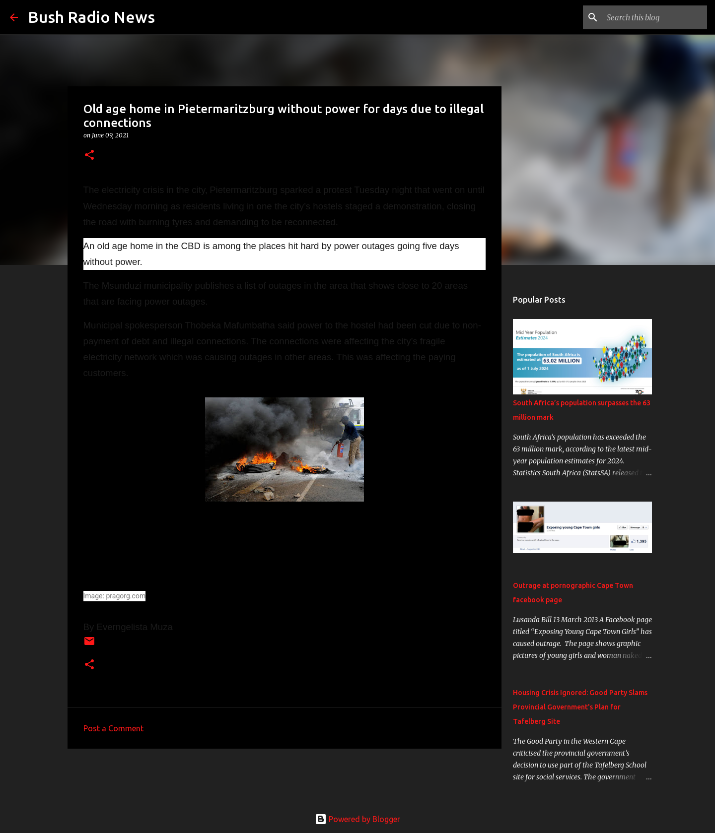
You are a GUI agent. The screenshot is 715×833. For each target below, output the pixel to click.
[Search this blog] (655, 17)
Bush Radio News (91, 17)
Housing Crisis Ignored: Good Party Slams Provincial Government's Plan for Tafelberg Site (580, 707)
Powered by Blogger (357, 819)
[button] (89, 155)
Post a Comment (113, 728)
